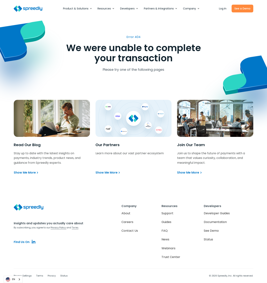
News (165, 239)
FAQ (164, 231)
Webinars (168, 248)
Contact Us (129, 231)
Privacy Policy (58, 227)
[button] (77, 8)
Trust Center (170, 257)
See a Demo (242, 8)
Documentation (215, 222)
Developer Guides (217, 213)
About (125, 213)
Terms (39, 275)
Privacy (52, 275)
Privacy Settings (23, 275)
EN (10, 279)
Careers (127, 222)
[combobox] (13, 279)
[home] (30, 8)
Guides (166, 222)
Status (208, 239)
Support (167, 213)
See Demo (211, 231)
